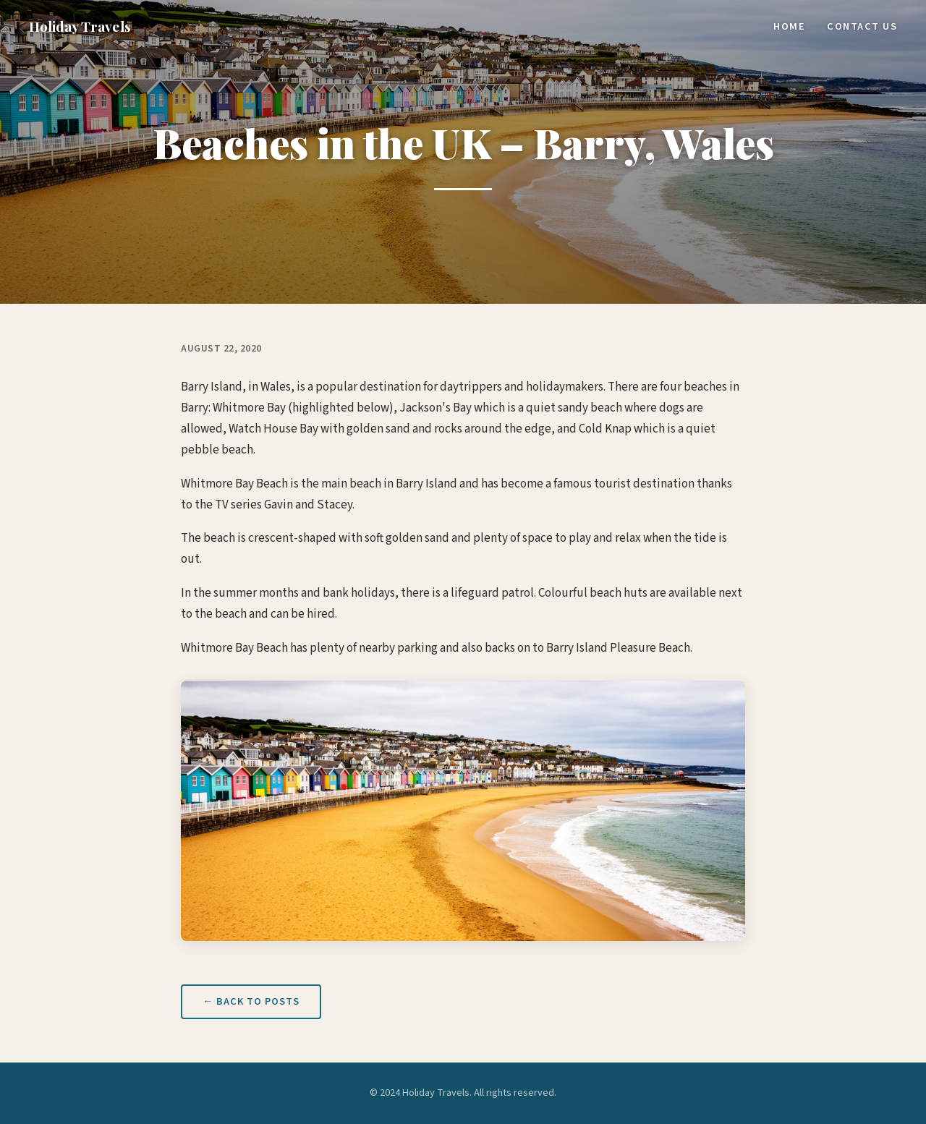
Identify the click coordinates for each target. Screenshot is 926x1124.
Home (789, 26)
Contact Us (862, 26)
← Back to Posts (251, 1001)
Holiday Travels (80, 26)
